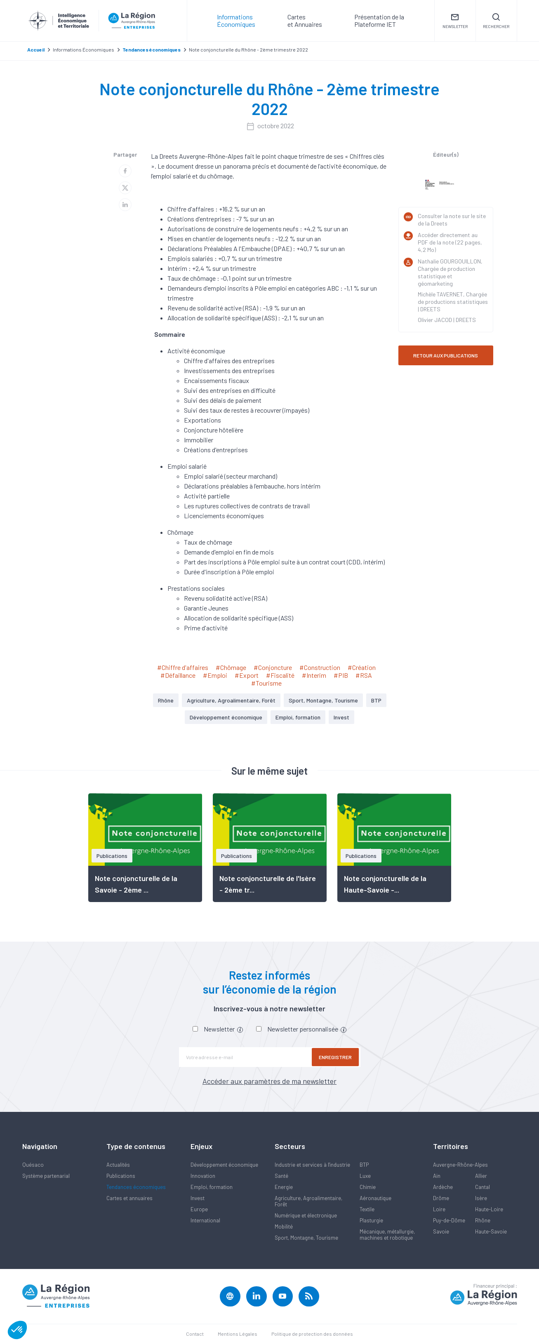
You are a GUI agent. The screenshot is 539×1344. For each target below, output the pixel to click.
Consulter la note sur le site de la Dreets (452, 219)
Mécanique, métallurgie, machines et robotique (387, 1234)
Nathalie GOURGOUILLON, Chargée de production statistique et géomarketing (450, 272)
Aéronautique (375, 1198)
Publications (120, 1175)
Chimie (368, 1187)
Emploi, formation (297, 717)
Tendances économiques (136, 1187)
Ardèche (443, 1187)
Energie (284, 1187)
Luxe (365, 1175)
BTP (376, 700)
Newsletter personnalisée (306, 1029)
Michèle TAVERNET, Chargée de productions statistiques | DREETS (453, 302)
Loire (439, 1209)
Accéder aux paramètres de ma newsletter (269, 1081)
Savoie (441, 1231)
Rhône (166, 700)
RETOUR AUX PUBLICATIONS (445, 355)
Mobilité (284, 1226)
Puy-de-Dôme (449, 1220)
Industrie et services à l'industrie (312, 1164)
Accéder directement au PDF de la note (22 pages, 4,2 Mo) (450, 242)
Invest (341, 717)
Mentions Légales (237, 1334)
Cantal (482, 1187)
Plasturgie (371, 1220)
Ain (436, 1175)
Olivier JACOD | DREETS (447, 319)
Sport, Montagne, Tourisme (323, 700)
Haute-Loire (489, 1209)
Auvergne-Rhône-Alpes (460, 1164)
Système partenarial (46, 1175)
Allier (481, 1175)
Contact (195, 1334)
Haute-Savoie (491, 1231)
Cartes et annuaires (129, 1198)
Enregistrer (335, 1057)
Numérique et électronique (306, 1215)
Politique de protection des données (312, 1334)
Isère (481, 1198)
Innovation (203, 1175)
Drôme (441, 1198)
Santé (281, 1175)
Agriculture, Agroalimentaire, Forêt (231, 700)
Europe (199, 1209)
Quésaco (33, 1164)
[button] (17, 1330)
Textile (367, 1209)
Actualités (118, 1164)
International (205, 1220)
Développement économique (226, 717)
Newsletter (223, 1029)
